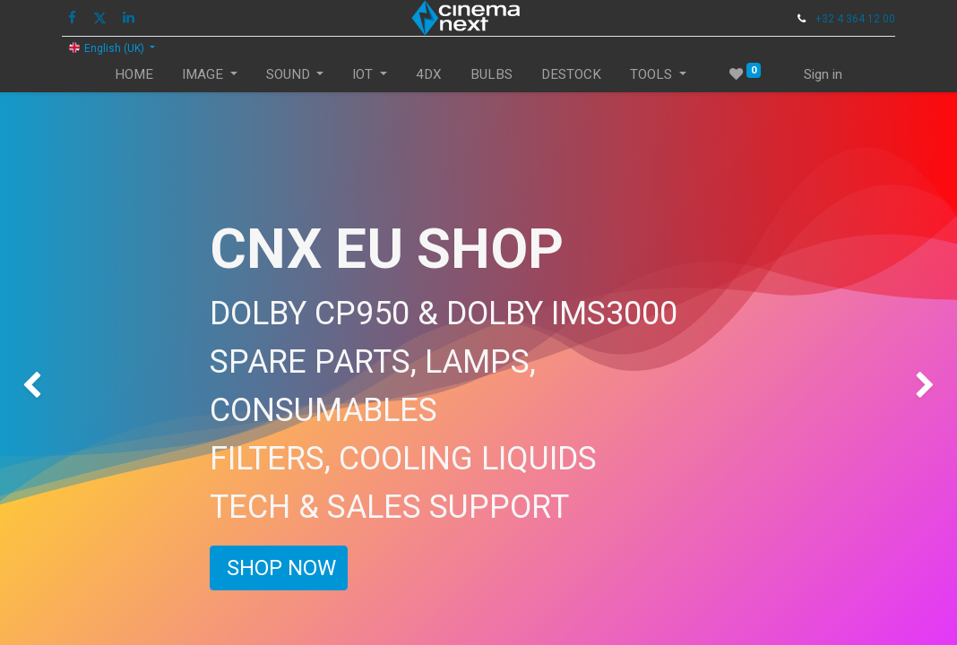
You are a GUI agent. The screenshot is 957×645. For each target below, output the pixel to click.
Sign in (823, 74)
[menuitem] (134, 74)
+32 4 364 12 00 (855, 19)
